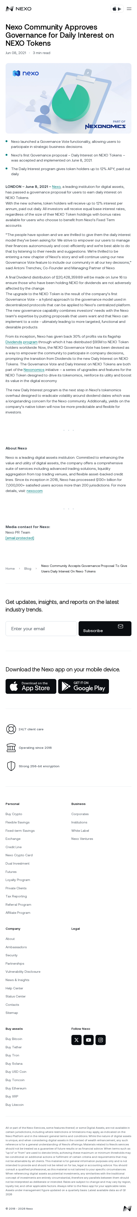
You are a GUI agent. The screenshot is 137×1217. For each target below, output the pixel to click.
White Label (80, 830)
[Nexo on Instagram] (101, 1040)
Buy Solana (14, 1063)
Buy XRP (12, 1096)
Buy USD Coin (16, 1071)
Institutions (79, 822)
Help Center (14, 988)
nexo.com (35, 491)
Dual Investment (17, 863)
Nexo (56, 186)
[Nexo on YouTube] (88, 1040)
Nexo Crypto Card (19, 855)
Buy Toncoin (15, 1080)
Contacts (12, 1004)
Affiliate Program (18, 912)
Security (12, 955)
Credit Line (14, 847)
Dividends (14, 342)
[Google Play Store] (83, 686)
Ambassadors (16, 947)
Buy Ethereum (16, 1088)
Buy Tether (14, 1047)
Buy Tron (12, 1055)
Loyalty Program (18, 880)
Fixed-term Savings (20, 830)
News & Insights (17, 980)
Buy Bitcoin (14, 1039)
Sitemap (12, 1013)
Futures (11, 872)
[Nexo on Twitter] (76, 1040)
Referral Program (18, 904)
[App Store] (31, 686)
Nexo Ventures (82, 839)
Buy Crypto (14, 814)
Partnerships (15, 963)
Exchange (13, 839)
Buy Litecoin (15, 1105)
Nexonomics (34, 369)
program (30, 342)
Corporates (80, 814)
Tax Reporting (16, 896)
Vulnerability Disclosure (23, 971)
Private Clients (16, 888)
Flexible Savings (17, 822)
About (10, 939)
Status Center (16, 996)
